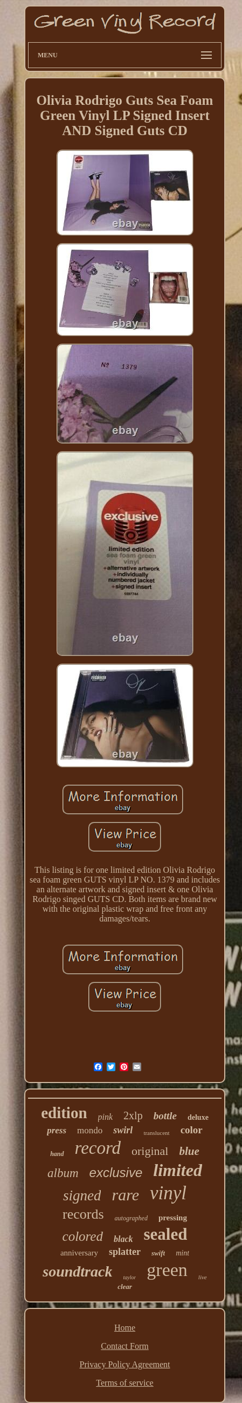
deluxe (198, 1117)
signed (82, 1195)
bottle (165, 1115)
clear (124, 1286)
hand (57, 1154)
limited (177, 1170)
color (192, 1129)
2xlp (133, 1115)
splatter (125, 1251)
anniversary (79, 1252)
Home (124, 1327)
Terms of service (124, 1382)
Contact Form (124, 1346)
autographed (131, 1218)
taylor (129, 1277)
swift (158, 1253)
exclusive (116, 1172)
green (167, 1270)
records (83, 1214)
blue (189, 1151)
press (56, 1130)
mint (182, 1253)
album (63, 1173)
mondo (89, 1130)
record (98, 1148)
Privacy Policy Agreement (125, 1364)
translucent (156, 1133)
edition (64, 1112)
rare (125, 1195)
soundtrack (77, 1271)
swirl (123, 1130)
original (150, 1151)
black (123, 1239)
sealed (166, 1234)
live (202, 1277)
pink (105, 1116)
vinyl (168, 1193)
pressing (172, 1217)
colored (83, 1236)
